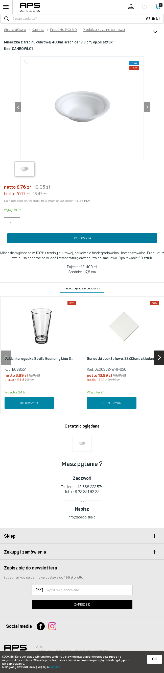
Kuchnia (38, 30)
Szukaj (153, 19)
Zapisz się (82, 604)
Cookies (54, 667)
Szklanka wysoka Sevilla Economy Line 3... (39, 359)
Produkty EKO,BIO (63, 30)
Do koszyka (82, 238)
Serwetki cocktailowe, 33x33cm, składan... (121, 359)
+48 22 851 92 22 (85, 492)
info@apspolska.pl (82, 517)
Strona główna (15, 30)
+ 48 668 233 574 (88, 487)
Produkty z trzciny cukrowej (104, 30)
